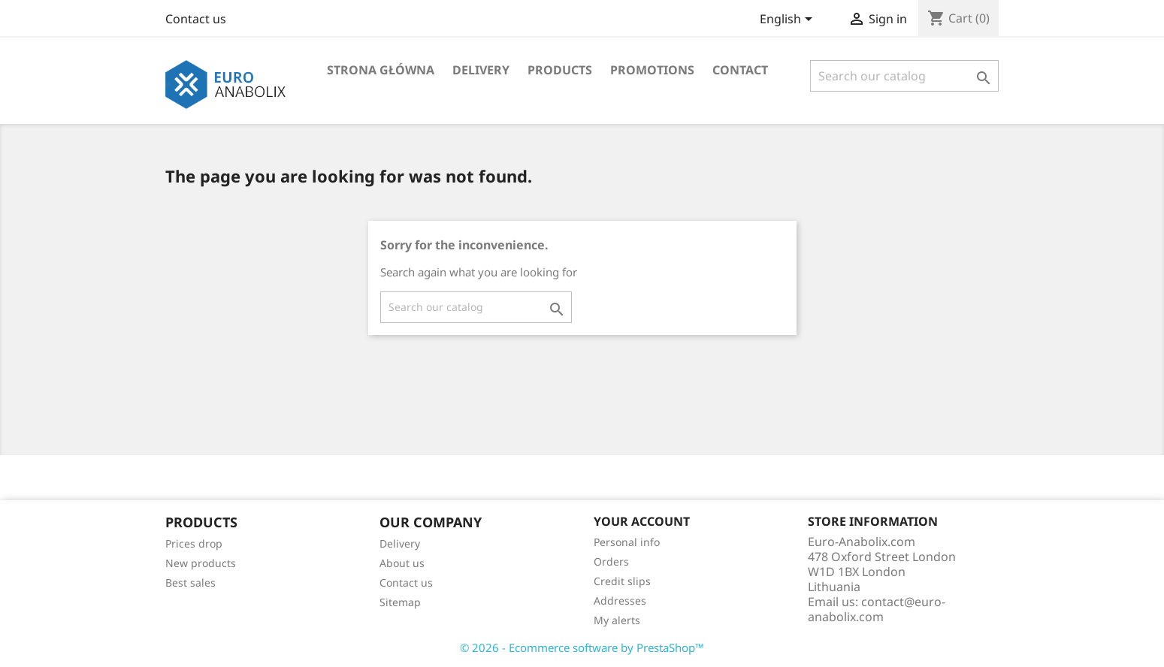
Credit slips (622, 581)
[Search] (904, 76)
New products (200, 563)
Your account (642, 521)
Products (560, 70)
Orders (611, 561)
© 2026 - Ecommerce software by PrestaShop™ (582, 647)
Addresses (620, 600)
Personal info (627, 542)
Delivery (480, 70)
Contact (740, 70)
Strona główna (380, 70)
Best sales (190, 582)
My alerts (617, 620)
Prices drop (193, 543)
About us (402, 563)
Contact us (195, 19)
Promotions (652, 70)
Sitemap (400, 602)
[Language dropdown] (789, 20)
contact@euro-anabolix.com (876, 609)
